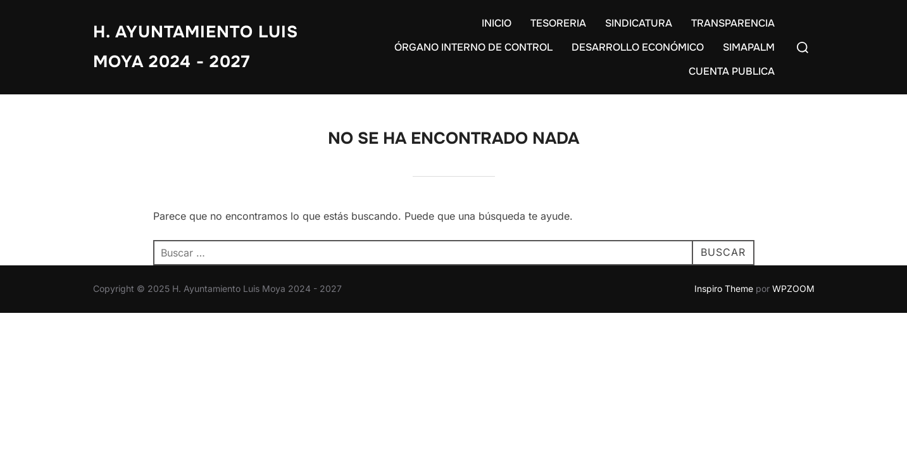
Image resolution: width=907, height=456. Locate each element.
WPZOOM (793, 288)
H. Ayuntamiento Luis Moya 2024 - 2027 (195, 47)
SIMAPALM (749, 47)
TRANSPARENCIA (733, 23)
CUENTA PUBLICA (732, 71)
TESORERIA (558, 23)
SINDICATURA (638, 23)
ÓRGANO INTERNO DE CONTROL (473, 47)
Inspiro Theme (723, 288)
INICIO (496, 23)
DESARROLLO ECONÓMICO (638, 47)
